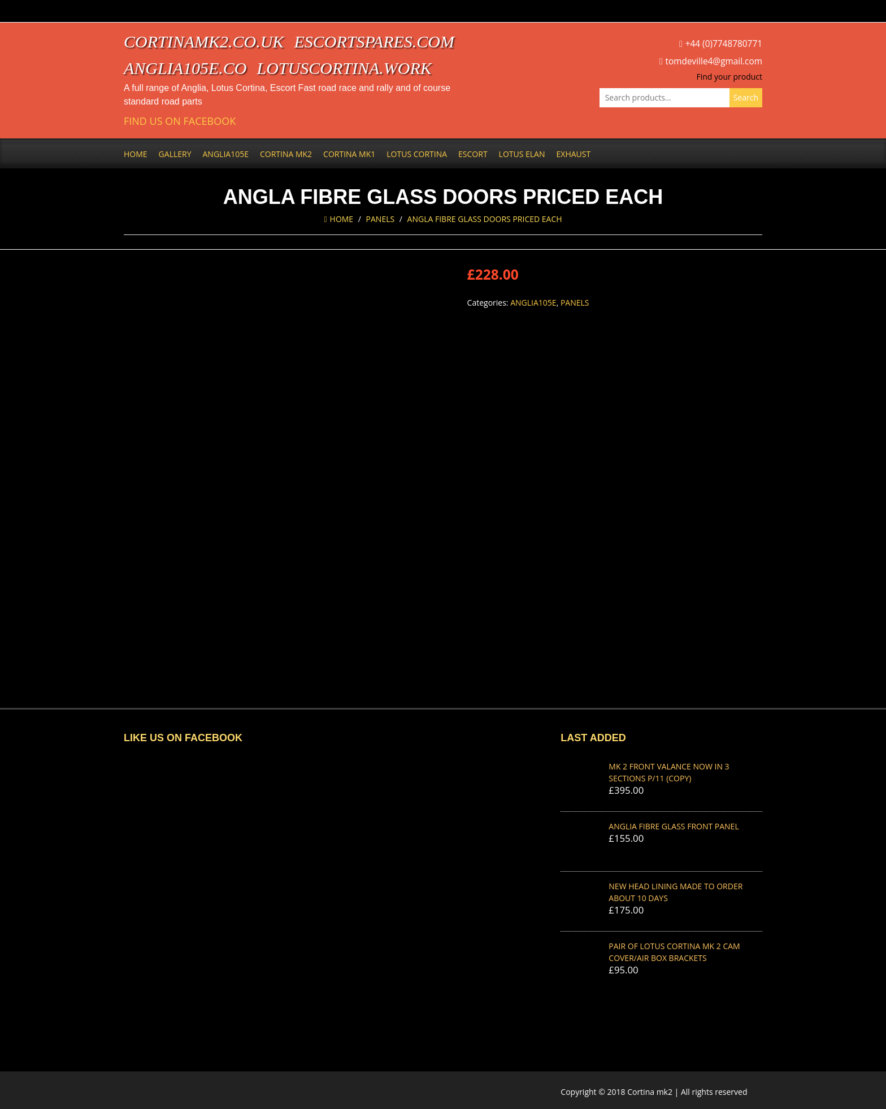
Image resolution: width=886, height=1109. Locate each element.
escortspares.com (374, 41)
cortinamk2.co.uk (204, 41)
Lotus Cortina (416, 154)
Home (135, 154)
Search (745, 97)
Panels (380, 219)
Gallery (175, 154)
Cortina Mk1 (349, 154)
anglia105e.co (185, 68)
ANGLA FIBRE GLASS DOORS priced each (484, 219)
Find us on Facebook (180, 121)
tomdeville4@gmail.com (714, 61)
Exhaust (574, 154)
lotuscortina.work (344, 68)
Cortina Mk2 (286, 154)
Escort (473, 154)
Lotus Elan (522, 154)
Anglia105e (226, 154)
